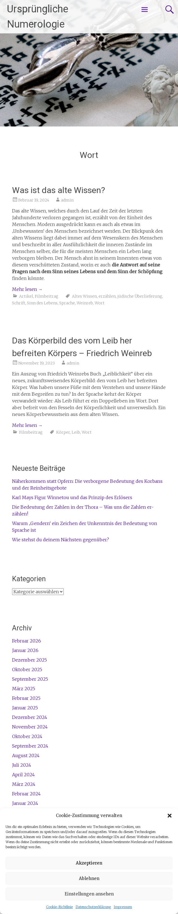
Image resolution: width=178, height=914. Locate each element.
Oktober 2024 (27, 736)
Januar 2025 (25, 708)
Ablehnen (89, 878)
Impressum (123, 907)
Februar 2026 (26, 641)
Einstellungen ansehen (89, 894)
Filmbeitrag (46, 296)
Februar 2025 (26, 698)
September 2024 (30, 746)
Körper (63, 432)
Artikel (26, 296)
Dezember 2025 (29, 660)
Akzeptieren (89, 863)
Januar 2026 (25, 650)
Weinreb (85, 303)
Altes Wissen (84, 296)
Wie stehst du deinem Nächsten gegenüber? (60, 539)
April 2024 (23, 774)
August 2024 (26, 755)
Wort (99, 303)
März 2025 (23, 688)
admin (67, 200)
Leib (76, 432)
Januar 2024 (25, 803)
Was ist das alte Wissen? (58, 190)
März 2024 (23, 784)
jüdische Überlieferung (139, 296)
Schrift (18, 303)
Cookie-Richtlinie (59, 907)
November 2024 (30, 727)
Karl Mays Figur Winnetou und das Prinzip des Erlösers (72, 497)
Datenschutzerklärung (93, 907)
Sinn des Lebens (42, 303)
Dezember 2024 (29, 717)
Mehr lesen (27, 289)
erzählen (107, 296)
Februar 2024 (26, 794)
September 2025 (30, 679)
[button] (169, 815)
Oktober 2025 (27, 669)
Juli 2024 (21, 765)
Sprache (67, 303)
